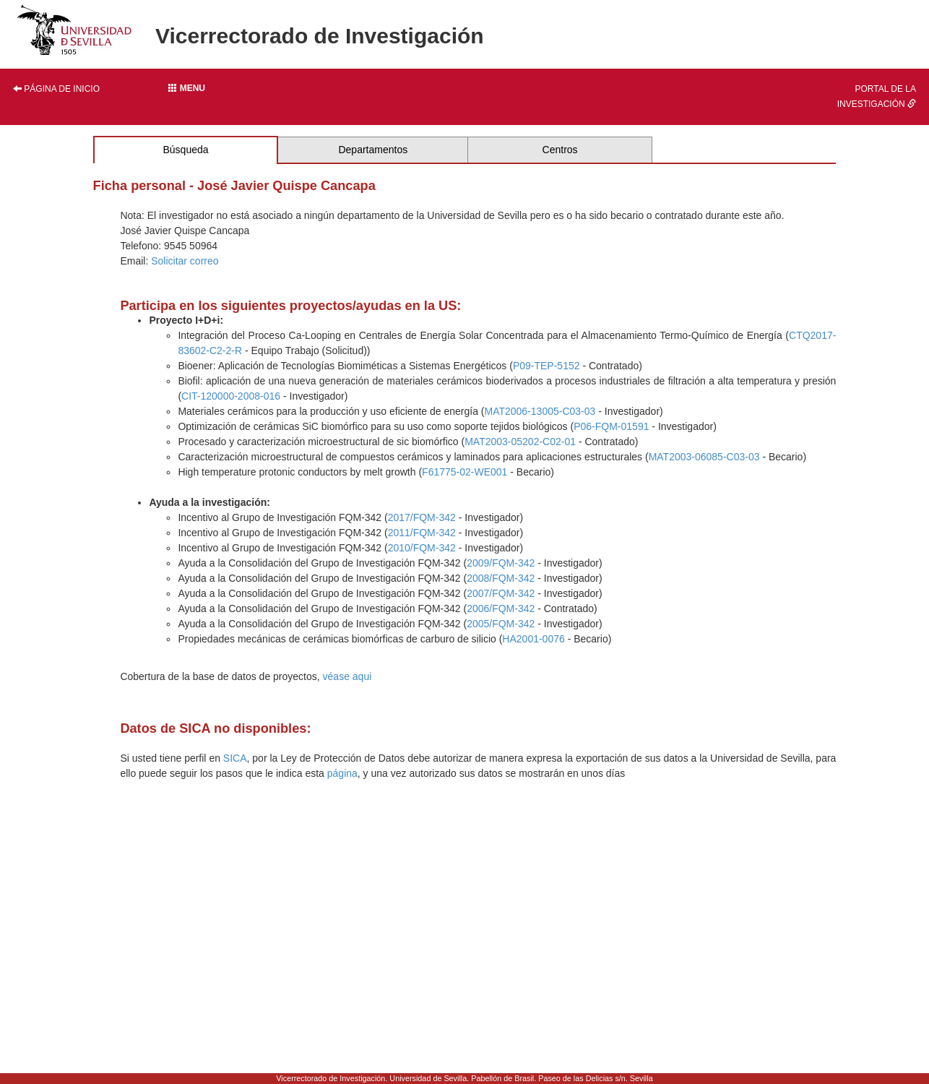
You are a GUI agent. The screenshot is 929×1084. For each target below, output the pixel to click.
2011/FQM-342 (422, 532)
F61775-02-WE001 (464, 472)
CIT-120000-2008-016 (230, 396)
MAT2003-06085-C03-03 (704, 457)
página (342, 773)
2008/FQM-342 (501, 578)
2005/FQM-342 (501, 623)
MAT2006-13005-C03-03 (539, 411)
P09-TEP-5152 (546, 365)
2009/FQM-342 (501, 563)
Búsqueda (185, 149)
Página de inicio (56, 89)
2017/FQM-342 (422, 517)
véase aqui (347, 676)
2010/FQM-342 (422, 548)
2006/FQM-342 (501, 608)
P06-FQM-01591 (611, 426)
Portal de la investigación (876, 96)
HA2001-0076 (533, 639)
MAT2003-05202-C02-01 (520, 441)
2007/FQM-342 (501, 593)
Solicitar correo (184, 261)
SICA (235, 758)
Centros (560, 149)
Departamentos (372, 149)
